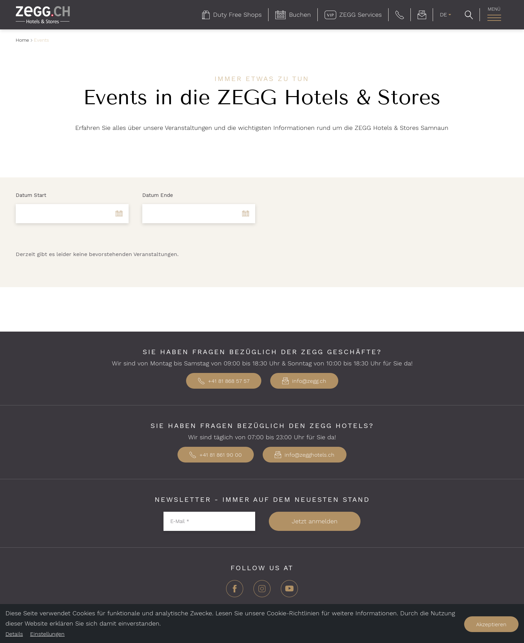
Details (14, 634)
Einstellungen (47, 634)
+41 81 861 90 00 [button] (215, 455)
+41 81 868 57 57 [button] (223, 381)
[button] (400, 14)
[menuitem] (231, 14)
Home (22, 40)
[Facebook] (234, 591)
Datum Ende (157, 195)
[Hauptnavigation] (494, 18)
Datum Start (31, 195)
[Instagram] (262, 591)
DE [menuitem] (443, 14)
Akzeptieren (491, 624)
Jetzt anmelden (315, 521)
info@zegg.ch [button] (304, 381)
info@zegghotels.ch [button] (305, 455)
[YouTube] (289, 591)
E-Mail (179, 521)
